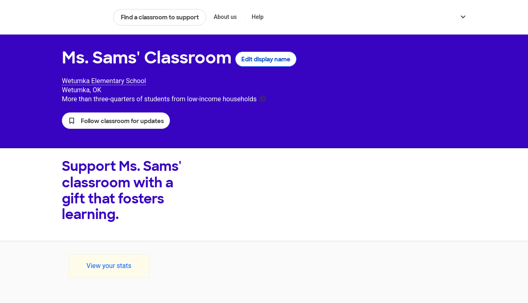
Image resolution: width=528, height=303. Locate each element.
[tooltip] (262, 98)
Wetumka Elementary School (104, 81)
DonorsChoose (84, 17)
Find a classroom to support (160, 17)
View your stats (108, 266)
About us (225, 17)
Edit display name (265, 59)
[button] (116, 120)
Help (258, 17)
